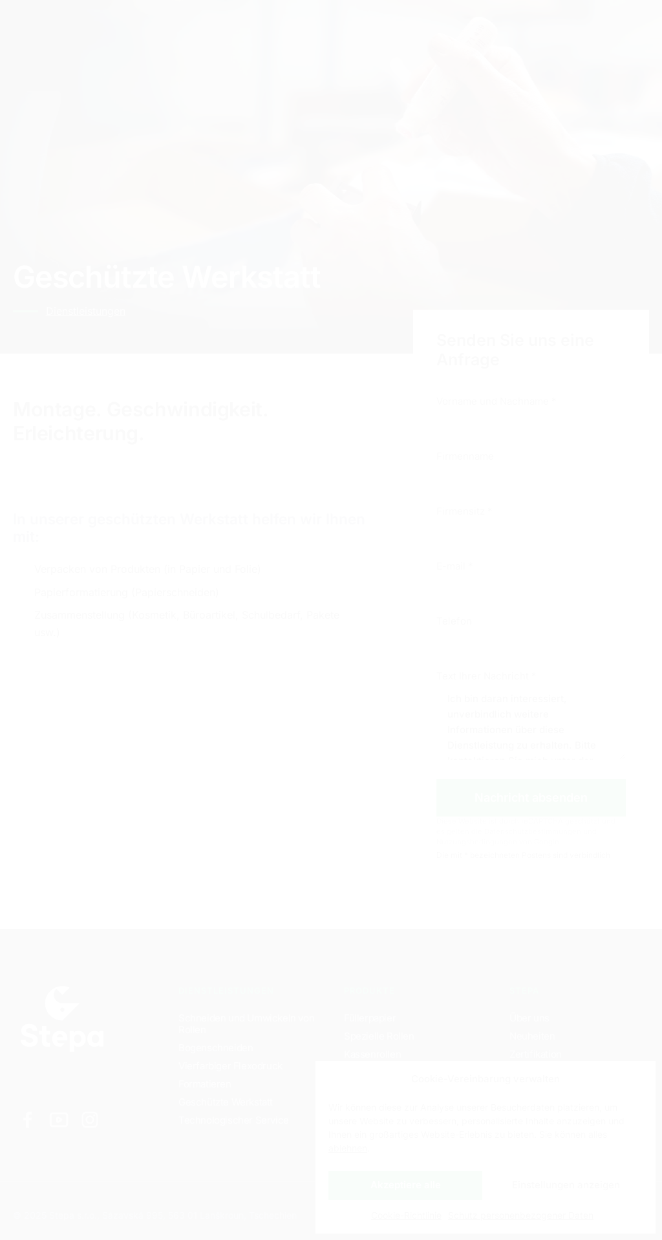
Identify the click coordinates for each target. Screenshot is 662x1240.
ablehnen (347, 1147)
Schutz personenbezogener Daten (520, 1215)
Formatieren (204, 1084)
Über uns (529, 1018)
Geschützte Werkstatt (225, 1102)
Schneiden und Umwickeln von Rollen (246, 1024)
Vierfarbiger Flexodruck (230, 1066)
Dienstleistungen (148, 25)
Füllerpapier (370, 1018)
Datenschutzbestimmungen (532, 831)
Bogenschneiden (215, 1048)
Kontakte (318, 25)
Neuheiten (532, 1036)
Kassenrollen (372, 1054)
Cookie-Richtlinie (406, 1215)
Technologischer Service (233, 1120)
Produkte (244, 25)
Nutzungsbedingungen (476, 841)
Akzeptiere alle (405, 1185)
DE (513, 26)
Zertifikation (535, 1054)
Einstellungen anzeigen (566, 1185)
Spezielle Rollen (379, 1036)
